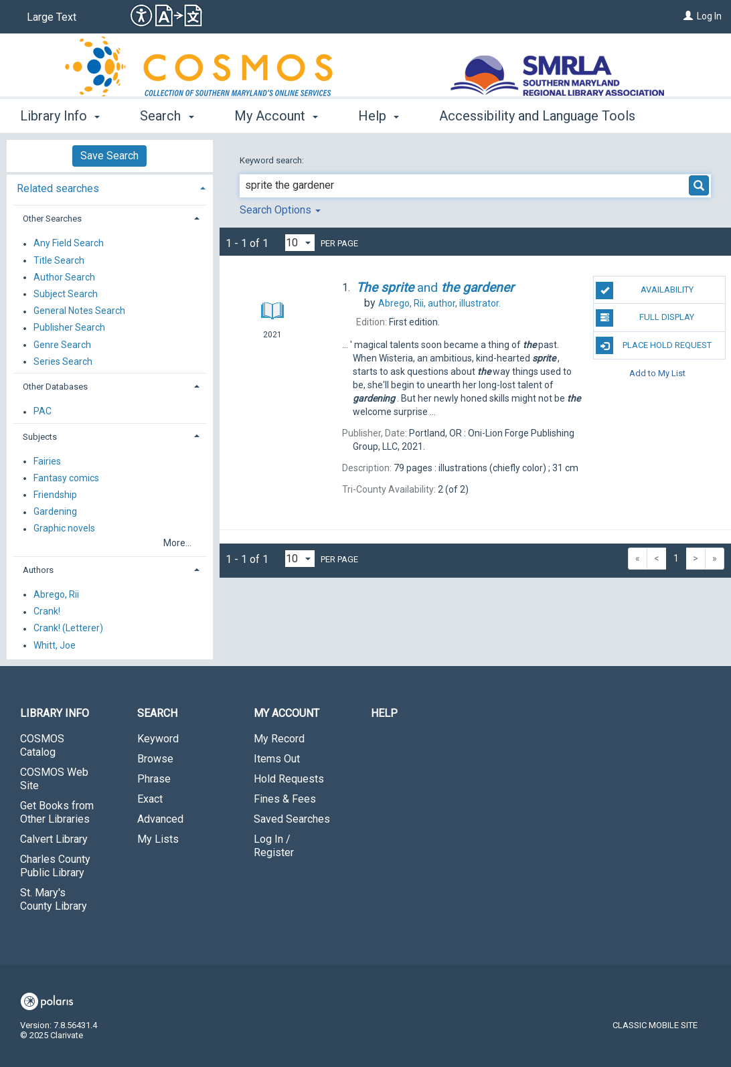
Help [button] (378, 116)
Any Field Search (68, 243)
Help (384, 713)
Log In (709, 16)
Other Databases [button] (55, 387)
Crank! (46, 611)
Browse (155, 758)
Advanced (160, 819)
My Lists (158, 839)
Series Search (62, 361)
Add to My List (657, 373)
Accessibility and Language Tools (537, 116)
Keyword (158, 738)
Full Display (645, 318)
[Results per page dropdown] (300, 242)
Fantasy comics (66, 478)
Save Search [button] (109, 155)
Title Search (58, 260)
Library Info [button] (60, 116)
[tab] (110, 187)
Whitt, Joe (54, 645)
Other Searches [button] (52, 219)
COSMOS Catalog (42, 745)
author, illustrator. (439, 303)
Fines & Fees (285, 799)
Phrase (154, 778)
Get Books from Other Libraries (57, 812)
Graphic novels (64, 528)
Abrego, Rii (56, 594)
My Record (279, 738)
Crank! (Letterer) (68, 628)
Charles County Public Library (55, 866)
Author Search (64, 277)
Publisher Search (69, 328)
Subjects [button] (40, 437)
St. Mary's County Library (53, 899)
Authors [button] (38, 570)
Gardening (55, 512)
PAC (42, 411)
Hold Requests (289, 778)
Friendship (55, 494)
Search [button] (166, 116)
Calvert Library (54, 839)
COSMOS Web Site (54, 779)
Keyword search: (273, 160)
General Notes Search (79, 311)
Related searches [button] (58, 188)
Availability (644, 290)
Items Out (277, 758)
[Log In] (688, 16)
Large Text (51, 17)
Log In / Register (274, 846)
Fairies (47, 461)
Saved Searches (292, 819)
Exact (150, 799)
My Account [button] (276, 116)
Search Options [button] (280, 209)
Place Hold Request (653, 345)
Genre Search (62, 344)
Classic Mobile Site (655, 1025)
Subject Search (65, 294)
